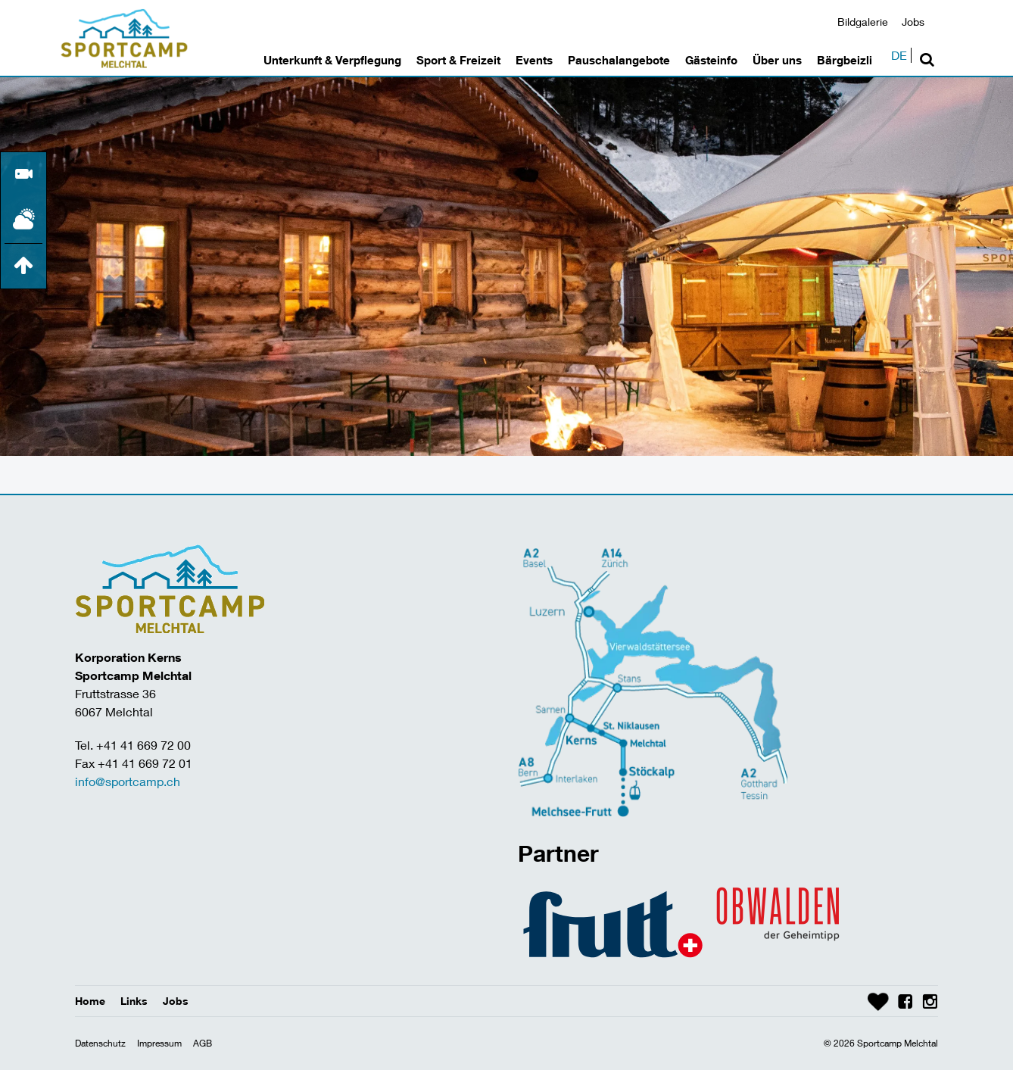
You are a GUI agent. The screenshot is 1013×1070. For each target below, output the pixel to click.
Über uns (777, 60)
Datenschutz (100, 1043)
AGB (202, 1043)
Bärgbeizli (844, 60)
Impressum (159, 1043)
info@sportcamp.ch (127, 781)
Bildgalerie (862, 21)
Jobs (913, 21)
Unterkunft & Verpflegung (332, 60)
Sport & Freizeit (458, 60)
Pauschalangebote (619, 60)
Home (90, 1000)
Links (134, 1000)
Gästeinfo (711, 60)
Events (534, 60)
